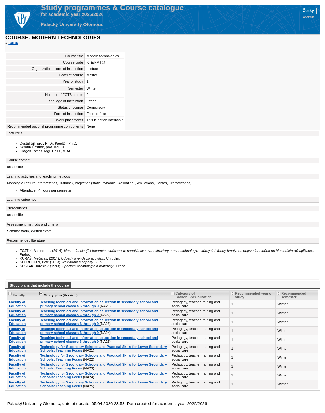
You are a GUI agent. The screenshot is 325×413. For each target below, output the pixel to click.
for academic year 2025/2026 (72, 14)
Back (13, 43)
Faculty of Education (17, 304)
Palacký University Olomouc (72, 24)
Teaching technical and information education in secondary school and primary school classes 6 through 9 (99, 304)
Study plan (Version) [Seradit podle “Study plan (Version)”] (60, 295)
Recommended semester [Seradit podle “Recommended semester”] (293, 295)
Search (308, 17)
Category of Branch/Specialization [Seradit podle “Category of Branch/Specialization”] (194, 295)
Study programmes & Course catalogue (112, 7)
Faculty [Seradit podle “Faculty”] (19, 295)
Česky (308, 11)
